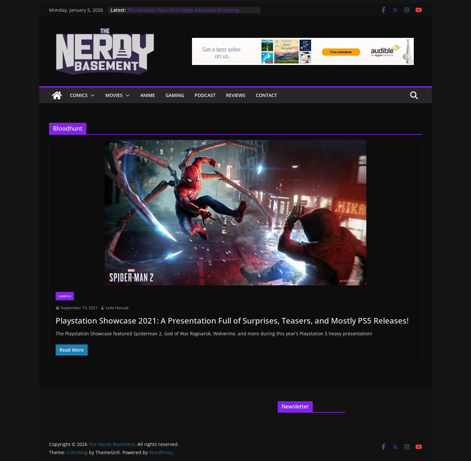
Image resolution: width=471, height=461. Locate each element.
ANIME (147, 95)
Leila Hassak (117, 307)
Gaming (175, 95)
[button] (91, 95)
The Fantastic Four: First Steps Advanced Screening (183, 10)
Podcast (205, 95)
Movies (114, 95)
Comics (79, 95)
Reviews (235, 95)
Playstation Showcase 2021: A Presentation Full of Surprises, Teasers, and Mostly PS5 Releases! (232, 320)
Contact (266, 95)
